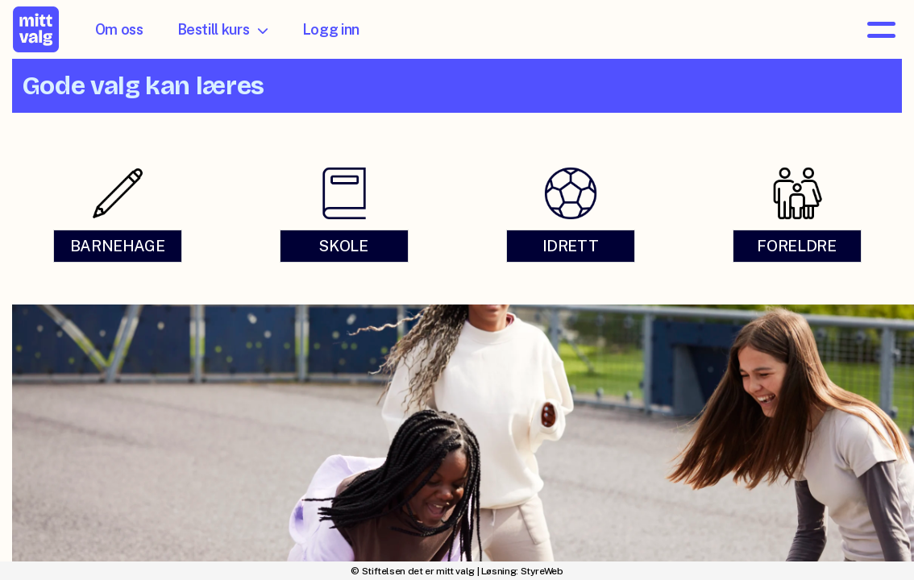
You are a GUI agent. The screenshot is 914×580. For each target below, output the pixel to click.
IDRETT (570, 247)
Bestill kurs (222, 29)
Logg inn (330, 29)
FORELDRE (796, 247)
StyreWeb (542, 571)
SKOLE (343, 247)
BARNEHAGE (117, 247)
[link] (117, 215)
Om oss (119, 29)
